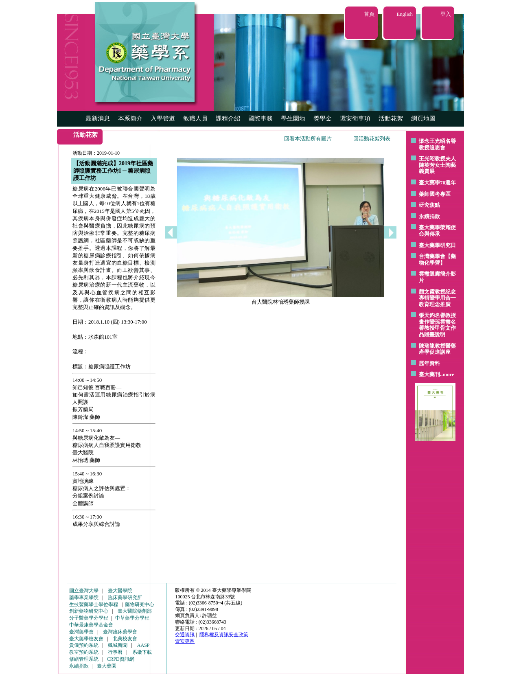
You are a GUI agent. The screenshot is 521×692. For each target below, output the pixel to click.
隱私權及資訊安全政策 (223, 634)
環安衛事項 (355, 118)
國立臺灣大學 (84, 590)
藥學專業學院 (84, 597)
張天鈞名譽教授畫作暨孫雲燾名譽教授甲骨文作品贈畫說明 (437, 324)
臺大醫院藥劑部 (135, 611)
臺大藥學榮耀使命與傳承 (437, 230)
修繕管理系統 (84, 659)
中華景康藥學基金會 (91, 625)
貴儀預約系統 (84, 645)
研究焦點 (429, 205)
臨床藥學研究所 (125, 597)
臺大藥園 (106, 666)
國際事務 (260, 118)
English (404, 14)
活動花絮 (391, 118)
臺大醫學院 (120, 590)
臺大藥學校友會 (86, 639)
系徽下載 (142, 652)
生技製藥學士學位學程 (93, 604)
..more (447, 374)
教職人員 (195, 118)
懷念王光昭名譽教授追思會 (437, 144)
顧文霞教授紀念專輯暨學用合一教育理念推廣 (437, 298)
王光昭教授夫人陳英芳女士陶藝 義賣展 (437, 164)
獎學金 (322, 118)
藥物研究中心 (139, 604)
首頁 (369, 14)
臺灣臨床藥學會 (120, 632)
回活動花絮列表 (371, 139)
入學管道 (163, 118)
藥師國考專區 (435, 194)
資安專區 (185, 641)
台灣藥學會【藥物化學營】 (437, 259)
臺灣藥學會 (81, 632)
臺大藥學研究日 (437, 245)
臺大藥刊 (429, 374)
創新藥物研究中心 (88, 611)
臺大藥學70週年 (437, 183)
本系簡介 (130, 118)
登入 (445, 14)
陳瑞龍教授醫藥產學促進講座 (437, 349)
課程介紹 (228, 118)
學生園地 (293, 118)
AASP (143, 645)
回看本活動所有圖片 (308, 139)
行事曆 (115, 652)
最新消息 (97, 118)
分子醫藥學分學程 (88, 618)
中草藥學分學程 (132, 618)
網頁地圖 (423, 118)
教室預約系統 (84, 652)
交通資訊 (185, 634)
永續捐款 (429, 216)
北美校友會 (125, 639)
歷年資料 (429, 363)
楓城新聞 (117, 645)
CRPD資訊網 (120, 659)
